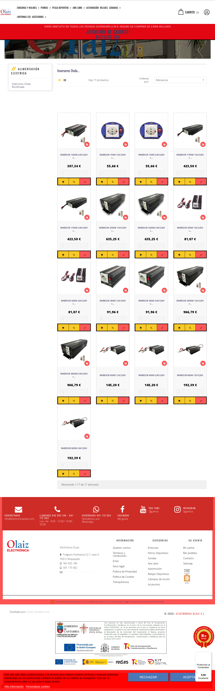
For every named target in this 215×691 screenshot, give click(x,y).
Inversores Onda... (68, 104)
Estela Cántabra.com (38, 645)
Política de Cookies (123, 610)
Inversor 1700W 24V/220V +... (74, 263)
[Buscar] (154, 12)
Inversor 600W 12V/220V (113, 408)
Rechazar (148, 677)
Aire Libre (153, 597)
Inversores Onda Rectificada (21, 119)
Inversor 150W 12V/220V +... (113, 190)
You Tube (154, 541)
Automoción (155, 602)
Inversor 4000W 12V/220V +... (190, 336)
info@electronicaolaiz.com (79, 605)
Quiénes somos (122, 581)
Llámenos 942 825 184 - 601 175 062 (57, 550)
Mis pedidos (190, 586)
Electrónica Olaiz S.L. (190, 647)
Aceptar (190, 677)
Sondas (152, 592)
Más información (14, 686)
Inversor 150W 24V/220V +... (151, 190)
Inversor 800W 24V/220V (74, 481)
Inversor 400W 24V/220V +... (151, 336)
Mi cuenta (188, 581)
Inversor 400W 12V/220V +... (113, 336)
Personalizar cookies (38, 686)
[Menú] (209, 654)
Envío (116, 594)
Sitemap (188, 597)
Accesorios (154, 618)
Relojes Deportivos (158, 607)
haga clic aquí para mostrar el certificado (144, 635)
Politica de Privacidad (125, 605)
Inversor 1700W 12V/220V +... (190, 190)
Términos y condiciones (119, 588)
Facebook (123, 549)
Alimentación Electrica (25, 105)
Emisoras (153, 581)
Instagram (189, 541)
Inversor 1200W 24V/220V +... (74, 190)
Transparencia (121, 615)
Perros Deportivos (158, 586)
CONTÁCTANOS (12, 549)
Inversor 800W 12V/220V (190, 408)
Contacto (188, 592)
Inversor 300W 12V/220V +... (190, 263)
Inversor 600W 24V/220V (151, 408)
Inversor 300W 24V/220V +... (74, 336)
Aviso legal (118, 600)
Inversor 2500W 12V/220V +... (112, 263)
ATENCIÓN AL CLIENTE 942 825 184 (107, 34)
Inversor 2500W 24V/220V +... (151, 263)
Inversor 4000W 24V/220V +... (74, 409)
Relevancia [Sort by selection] (180, 113)
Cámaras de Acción (159, 613)
